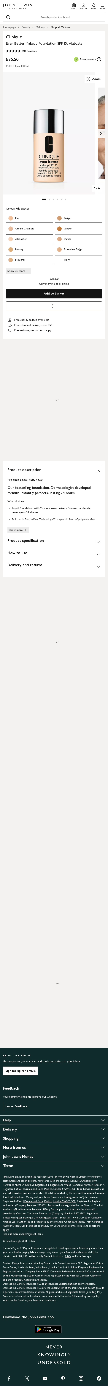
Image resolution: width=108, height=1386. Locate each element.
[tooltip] (99, 59)
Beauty (25, 27)
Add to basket (54, 293)
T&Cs (68, 1256)
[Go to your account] (83, 6)
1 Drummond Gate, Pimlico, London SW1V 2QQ (49, 1189)
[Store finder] (73, 6)
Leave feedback (16, 1106)
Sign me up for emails (20, 1071)
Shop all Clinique (60, 27)
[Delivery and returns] (54, 566)
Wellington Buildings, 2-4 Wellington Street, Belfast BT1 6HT (44, 1217)
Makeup (40, 27)
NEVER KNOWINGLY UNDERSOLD (54, 1354)
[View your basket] (93, 6)
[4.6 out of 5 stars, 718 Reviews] (21, 51)
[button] (102, 6)
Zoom (93, 79)
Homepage (9, 27)
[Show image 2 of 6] (100, 133)
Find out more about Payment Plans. (23, 1234)
